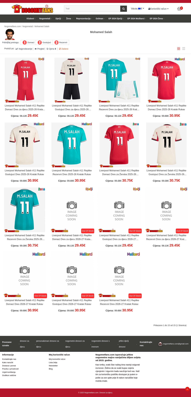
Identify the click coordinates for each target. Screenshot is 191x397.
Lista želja (53, 362)
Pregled (39, 49)
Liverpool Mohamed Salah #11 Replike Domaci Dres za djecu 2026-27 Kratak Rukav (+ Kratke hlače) (72, 237)
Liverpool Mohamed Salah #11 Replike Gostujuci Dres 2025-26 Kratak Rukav (24, 172)
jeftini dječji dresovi (124, 344)
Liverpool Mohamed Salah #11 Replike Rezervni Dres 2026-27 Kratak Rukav (119, 302)
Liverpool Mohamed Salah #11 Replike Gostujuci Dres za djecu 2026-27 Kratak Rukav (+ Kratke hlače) (119, 237)
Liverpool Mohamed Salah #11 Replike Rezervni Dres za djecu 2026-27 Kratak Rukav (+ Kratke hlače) (166, 237)
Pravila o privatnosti (10, 369)
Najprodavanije (24, 49)
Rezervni (63, 42)
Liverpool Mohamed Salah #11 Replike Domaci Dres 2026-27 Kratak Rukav (24, 302)
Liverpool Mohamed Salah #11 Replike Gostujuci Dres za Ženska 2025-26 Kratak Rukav (166, 172)
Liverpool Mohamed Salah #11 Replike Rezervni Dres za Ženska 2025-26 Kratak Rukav (24, 237)
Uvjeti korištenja (8, 372)
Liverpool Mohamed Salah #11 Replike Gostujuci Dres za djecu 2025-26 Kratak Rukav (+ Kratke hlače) (72, 107)
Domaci (30, 42)
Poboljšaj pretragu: (10, 42)
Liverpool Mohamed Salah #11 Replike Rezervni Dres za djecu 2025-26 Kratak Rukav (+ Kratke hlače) (119, 107)
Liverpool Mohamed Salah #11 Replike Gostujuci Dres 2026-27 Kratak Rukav (72, 302)
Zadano (63, 49)
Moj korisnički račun (57, 359)
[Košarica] (179, 9)
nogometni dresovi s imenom (100, 344)
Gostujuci (47, 42)
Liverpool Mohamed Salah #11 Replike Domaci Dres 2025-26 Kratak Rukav (166, 107)
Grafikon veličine (9, 375)
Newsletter (53, 366)
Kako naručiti (7, 362)
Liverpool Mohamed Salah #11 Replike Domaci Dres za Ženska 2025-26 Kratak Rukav (119, 172)
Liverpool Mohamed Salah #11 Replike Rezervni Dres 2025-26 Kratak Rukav (72, 172)
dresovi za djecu (24, 344)
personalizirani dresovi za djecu (47, 344)
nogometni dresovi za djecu (75, 344)
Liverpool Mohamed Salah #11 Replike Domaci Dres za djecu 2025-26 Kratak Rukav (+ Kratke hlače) (24, 107)
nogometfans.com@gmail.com (176, 344)
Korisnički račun (157, 8)
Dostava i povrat (9, 366)
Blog (51, 369)
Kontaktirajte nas (9, 359)
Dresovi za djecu (105, 393)
